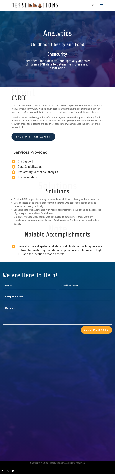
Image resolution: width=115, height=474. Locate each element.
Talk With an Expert (33, 136)
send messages (96, 329)
